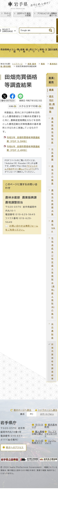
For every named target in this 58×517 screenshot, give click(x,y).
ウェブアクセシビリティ (51, 434)
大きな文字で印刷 (28, 106)
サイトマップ (7, 14)
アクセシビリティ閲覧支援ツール (47, 14)
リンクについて (50, 442)
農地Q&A (53, 226)
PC (31, 414)
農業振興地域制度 (52, 130)
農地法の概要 (52, 175)
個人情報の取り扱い (38, 433)
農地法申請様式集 (52, 202)
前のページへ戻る (22, 410)
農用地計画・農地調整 (52, 104)
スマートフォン (47, 414)
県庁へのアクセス (14, 447)
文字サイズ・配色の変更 (24, 14)
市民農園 (52, 154)
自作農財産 (52, 331)
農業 (43, 64)
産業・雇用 (32, 64)
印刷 (11, 106)
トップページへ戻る (47, 410)
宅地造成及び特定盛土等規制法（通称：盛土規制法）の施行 (52, 277)
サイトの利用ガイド (37, 442)
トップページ (17, 64)
